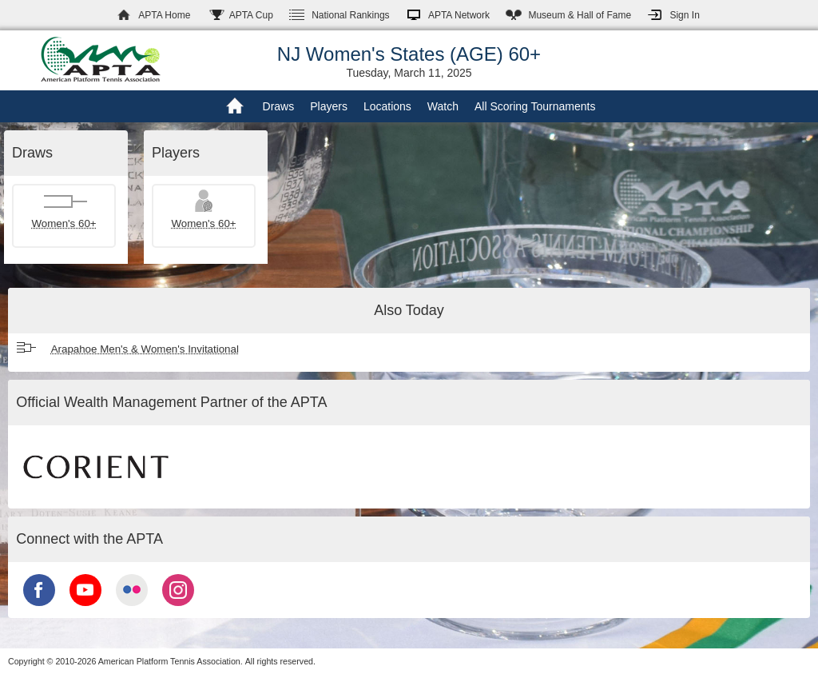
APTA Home (164, 15)
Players (328, 106)
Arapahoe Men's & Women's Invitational (145, 349)
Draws (279, 106)
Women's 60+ (63, 223)
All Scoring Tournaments (535, 106)
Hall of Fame (579, 15)
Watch (443, 106)
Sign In (684, 15)
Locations (387, 106)
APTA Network (459, 15)
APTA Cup (251, 15)
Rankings (350, 15)
